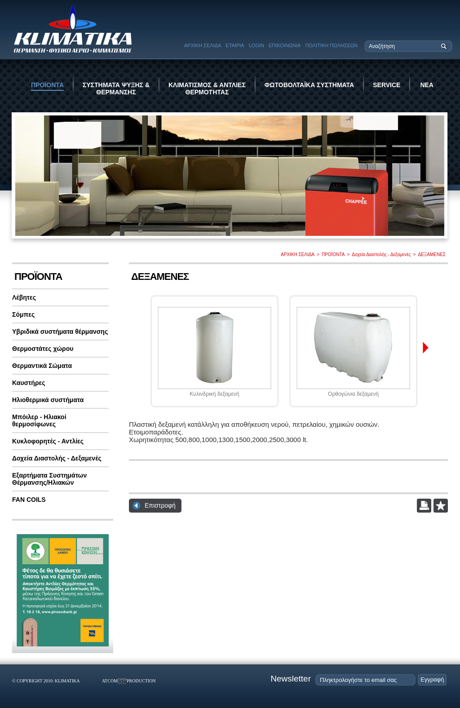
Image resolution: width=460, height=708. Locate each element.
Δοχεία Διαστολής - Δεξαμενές (381, 254)
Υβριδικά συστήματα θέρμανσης (60, 331)
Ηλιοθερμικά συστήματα (48, 399)
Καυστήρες (28, 382)
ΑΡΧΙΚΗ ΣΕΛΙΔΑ (202, 45)
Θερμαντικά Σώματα (42, 365)
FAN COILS (29, 499)
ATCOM (110, 680)
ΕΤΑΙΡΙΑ (235, 45)
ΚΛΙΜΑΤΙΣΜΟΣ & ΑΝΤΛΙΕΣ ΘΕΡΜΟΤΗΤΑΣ (207, 88)
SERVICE (386, 84)
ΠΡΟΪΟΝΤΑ (47, 84)
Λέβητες (24, 297)
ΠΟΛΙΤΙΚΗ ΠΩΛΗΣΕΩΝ (331, 45)
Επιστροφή (160, 505)
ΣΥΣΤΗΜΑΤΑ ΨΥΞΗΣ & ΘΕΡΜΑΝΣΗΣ (116, 88)
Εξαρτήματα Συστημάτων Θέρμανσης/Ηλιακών (49, 479)
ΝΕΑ (426, 84)
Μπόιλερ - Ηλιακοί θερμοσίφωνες (39, 420)
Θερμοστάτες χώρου (42, 348)
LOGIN (256, 45)
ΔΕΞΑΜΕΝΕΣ (432, 254)
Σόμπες (23, 314)
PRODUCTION (141, 680)
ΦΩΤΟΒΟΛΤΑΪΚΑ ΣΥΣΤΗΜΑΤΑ (309, 84)
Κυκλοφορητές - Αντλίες (48, 441)
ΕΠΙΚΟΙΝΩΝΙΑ (285, 45)
